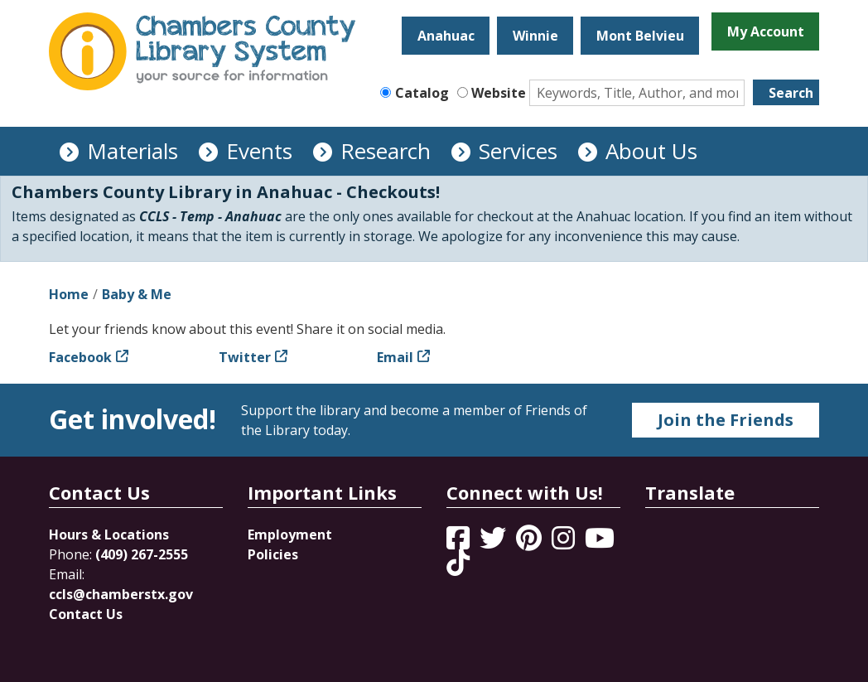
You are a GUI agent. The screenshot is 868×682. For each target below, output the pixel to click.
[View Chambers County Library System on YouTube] (600, 543)
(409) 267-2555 (141, 554)
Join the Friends (725, 420)
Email (395, 357)
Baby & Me (136, 294)
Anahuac (446, 36)
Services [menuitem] (518, 151)
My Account (765, 31)
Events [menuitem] (259, 151)
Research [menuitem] (385, 151)
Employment (290, 534)
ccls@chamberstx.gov (121, 594)
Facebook (80, 357)
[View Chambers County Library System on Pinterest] (530, 543)
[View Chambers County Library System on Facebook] (459, 543)
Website (498, 93)
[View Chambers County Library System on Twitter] (494, 543)
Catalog (422, 93)
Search (791, 93)
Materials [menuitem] (132, 151)
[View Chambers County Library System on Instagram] (565, 543)
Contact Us (86, 614)
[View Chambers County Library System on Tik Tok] (458, 563)
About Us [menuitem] (651, 151)
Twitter (245, 357)
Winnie (535, 36)
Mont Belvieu (640, 36)
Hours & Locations (109, 534)
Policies (273, 554)
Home (69, 294)
